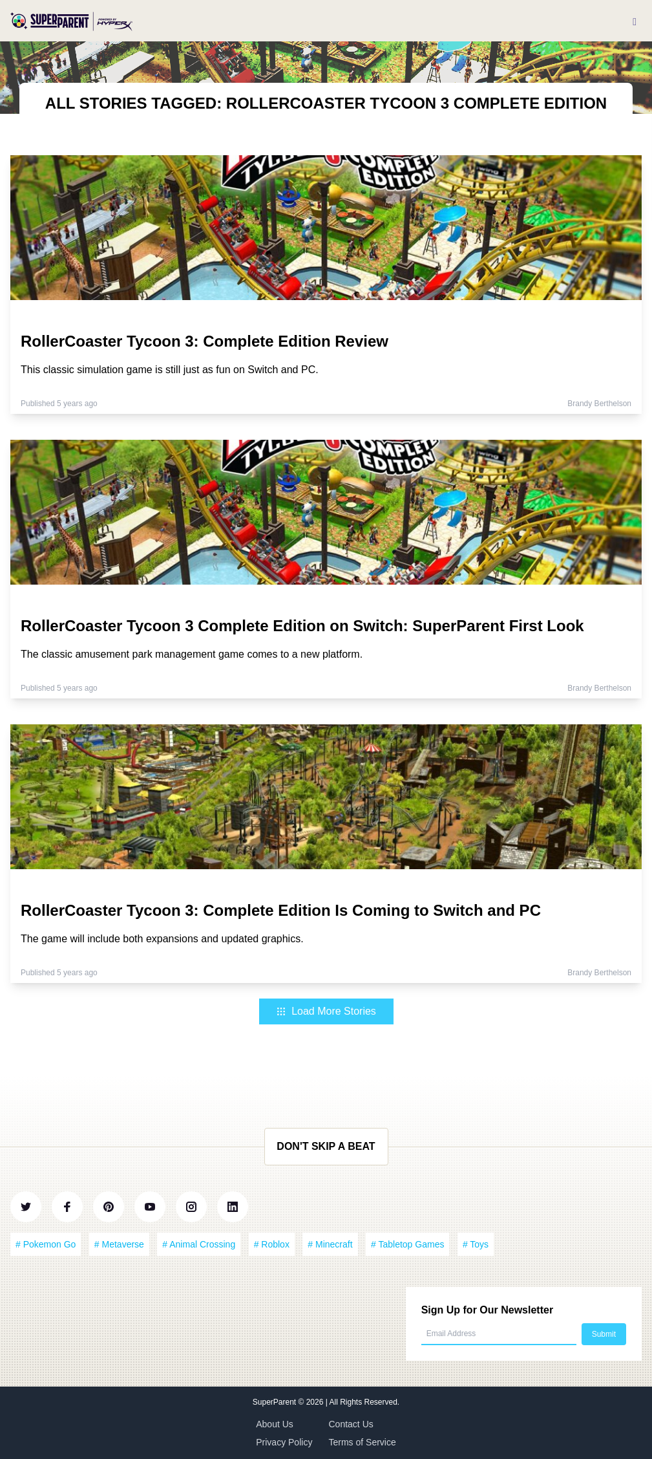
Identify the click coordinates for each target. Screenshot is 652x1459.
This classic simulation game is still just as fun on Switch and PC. (170, 369)
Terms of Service (362, 1442)
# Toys (476, 1244)
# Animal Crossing (198, 1244)
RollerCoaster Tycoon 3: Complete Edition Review (204, 341)
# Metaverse (119, 1244)
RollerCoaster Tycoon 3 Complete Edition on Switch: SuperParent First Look (302, 625)
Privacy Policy (284, 1442)
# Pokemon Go (46, 1244)
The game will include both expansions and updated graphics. (162, 938)
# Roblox (271, 1244)
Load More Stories (326, 1011)
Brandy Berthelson (599, 403)
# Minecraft (330, 1244)
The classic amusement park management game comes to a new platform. (192, 654)
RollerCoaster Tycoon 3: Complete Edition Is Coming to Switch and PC (281, 910)
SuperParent (276, 1402)
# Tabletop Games (407, 1244)
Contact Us (351, 1424)
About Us (274, 1424)
